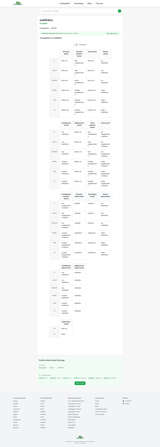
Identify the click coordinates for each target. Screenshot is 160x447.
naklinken (80, 378)
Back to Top (80, 383)
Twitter (126, 403)
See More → (72, 427)
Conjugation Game (101, 409)
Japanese (16, 409)
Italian (42, 409)
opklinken (109, 378)
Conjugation (64, 3)
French (15, 422)
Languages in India (74, 406)
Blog (89, 3)
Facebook (127, 401)
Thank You (71, 422)
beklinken (55, 378)
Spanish (15, 411)
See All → (16, 427)
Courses (99, 3)
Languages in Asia (74, 411)
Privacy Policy (99, 414)
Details (54, 28)
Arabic (15, 406)
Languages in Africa (74, 403)
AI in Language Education (76, 401)
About (97, 403)
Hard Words (72, 420)
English (15, 414)
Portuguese (17, 420)
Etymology (78, 3)
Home (97, 401)
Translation (83, 45)
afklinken (43, 378)
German (15, 425)
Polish (42, 425)
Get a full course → (113, 33)
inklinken (67, 378)
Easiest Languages (74, 417)
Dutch (52, 368)
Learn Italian (72, 425)
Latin (42, 403)
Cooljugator (42, 368)
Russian (15, 403)
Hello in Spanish (73, 414)
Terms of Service (101, 411)
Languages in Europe (75, 409)
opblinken (94, 378)
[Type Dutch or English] (80, 11)
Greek (15, 401)
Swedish (43, 420)
